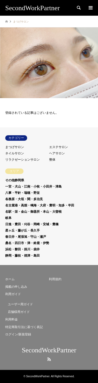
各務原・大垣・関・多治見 (24, 199)
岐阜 (8, 218)
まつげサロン (14, 147)
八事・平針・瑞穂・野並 (22, 193)
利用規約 (55, 279)
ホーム (10, 279)
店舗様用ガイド (19, 312)
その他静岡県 (14, 180)
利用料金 (11, 319)
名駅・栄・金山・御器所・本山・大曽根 (33, 211)
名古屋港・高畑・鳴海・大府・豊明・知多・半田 (39, 205)
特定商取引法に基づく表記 (24, 327)
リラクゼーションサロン (22, 159)
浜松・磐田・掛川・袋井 (22, 249)
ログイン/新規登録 (18, 334)
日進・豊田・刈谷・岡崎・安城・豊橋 (32, 224)
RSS (49, 359)
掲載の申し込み (16, 287)
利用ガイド (13, 294)
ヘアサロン (57, 153)
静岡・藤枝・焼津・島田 (22, 255)
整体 (52, 159)
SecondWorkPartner (49, 350)
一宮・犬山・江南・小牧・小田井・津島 (33, 186)
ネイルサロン (14, 153)
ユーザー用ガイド (20, 304)
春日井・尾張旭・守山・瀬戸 (25, 237)
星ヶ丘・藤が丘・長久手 (22, 230)
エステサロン (58, 147)
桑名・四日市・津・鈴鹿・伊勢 (27, 243)
